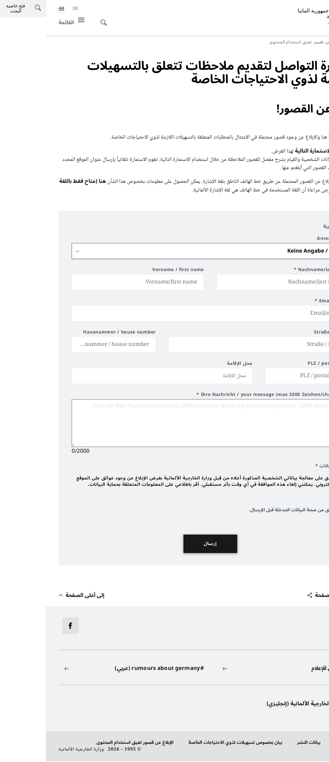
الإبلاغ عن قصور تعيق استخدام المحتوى (89, 743)
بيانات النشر (263, 743)
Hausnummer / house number (73, 333)
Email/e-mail (286, 302)
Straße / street (286, 333)
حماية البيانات (303, 743)
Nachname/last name (276, 271)
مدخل (308, 42)
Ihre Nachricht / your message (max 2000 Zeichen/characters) (227, 396)
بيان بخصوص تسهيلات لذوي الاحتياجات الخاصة (189, 743)
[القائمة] (27, 22)
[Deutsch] (29, 8)
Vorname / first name (132, 271)
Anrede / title (287, 240)
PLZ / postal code (283, 365)
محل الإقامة (194, 365)
